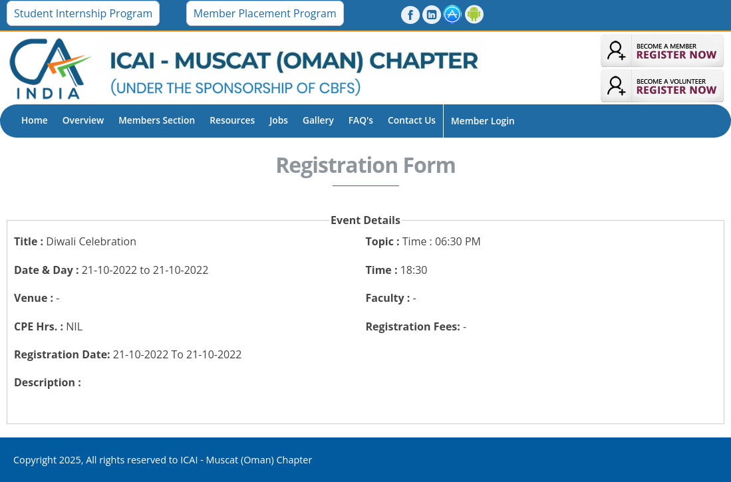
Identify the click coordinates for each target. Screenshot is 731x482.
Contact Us (412, 120)
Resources (232, 120)
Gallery (318, 120)
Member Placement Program (265, 13)
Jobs (278, 120)
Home (34, 120)
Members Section (156, 120)
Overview (83, 120)
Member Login (483, 120)
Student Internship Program (83, 13)
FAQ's (361, 120)
